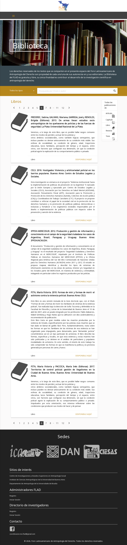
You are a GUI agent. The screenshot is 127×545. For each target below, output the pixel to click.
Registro (13, 496)
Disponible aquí (83, 159)
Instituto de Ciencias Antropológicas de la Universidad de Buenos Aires (37, 479)
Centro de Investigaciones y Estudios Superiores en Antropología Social (38, 476)
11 (57, 107)
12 (63, 107)
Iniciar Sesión (15, 499)
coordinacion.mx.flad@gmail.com (22, 534)
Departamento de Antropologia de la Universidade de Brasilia (33, 483)
